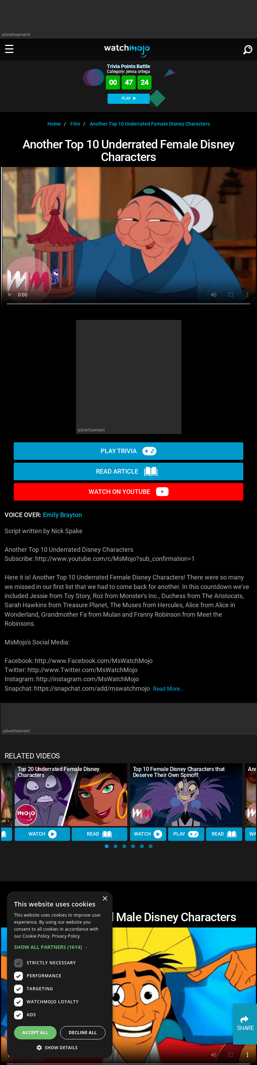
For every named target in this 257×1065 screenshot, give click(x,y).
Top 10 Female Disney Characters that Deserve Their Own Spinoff (179, 772)
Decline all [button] (83, 1033)
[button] (106, 846)
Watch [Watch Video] (42, 834)
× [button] (104, 899)
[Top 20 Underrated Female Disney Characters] (71, 794)
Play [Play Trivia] (186, 834)
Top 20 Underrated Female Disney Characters (58, 772)
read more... (168, 688)
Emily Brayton (62, 514)
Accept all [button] (36, 1033)
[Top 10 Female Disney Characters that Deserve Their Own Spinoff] (186, 794)
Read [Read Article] (99, 834)
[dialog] (60, 974)
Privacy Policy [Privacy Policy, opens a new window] (66, 936)
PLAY (129, 98)
